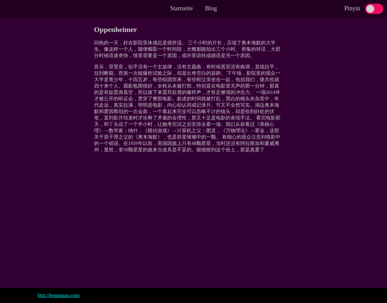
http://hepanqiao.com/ (59, 295)
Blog (211, 8)
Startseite (181, 8)
